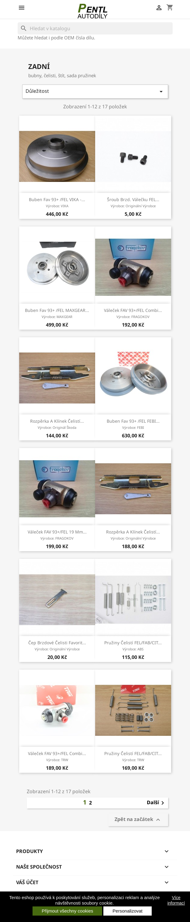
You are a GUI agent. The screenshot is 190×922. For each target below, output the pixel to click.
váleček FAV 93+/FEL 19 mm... (57, 535)
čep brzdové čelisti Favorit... (57, 645)
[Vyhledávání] (95, 28)
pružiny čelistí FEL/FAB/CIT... (133, 645)
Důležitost (95, 91)
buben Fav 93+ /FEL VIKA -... (57, 202)
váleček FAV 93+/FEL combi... (133, 313)
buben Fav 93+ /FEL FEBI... (133, 424)
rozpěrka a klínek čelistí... (57, 424)
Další (156, 803)
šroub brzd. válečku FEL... (133, 202)
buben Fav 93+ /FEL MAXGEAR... (57, 313)
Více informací (176, 900)
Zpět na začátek (138, 820)
